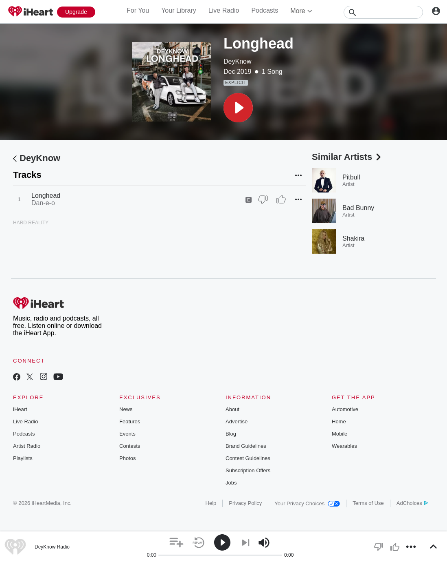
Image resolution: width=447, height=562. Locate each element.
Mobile (339, 434)
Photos (127, 458)
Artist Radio (26, 446)
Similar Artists (347, 157)
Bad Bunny (358, 207)
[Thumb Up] (281, 199)
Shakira (353, 238)
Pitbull (351, 177)
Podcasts (264, 10)
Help (211, 503)
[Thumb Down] (263, 199)
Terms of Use (368, 503)
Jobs (231, 483)
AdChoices (412, 503)
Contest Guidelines (248, 458)
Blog (231, 434)
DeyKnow (237, 61)
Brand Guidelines (246, 446)
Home (339, 421)
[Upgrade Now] (76, 12)
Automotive (345, 409)
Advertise (237, 421)
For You (138, 10)
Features (129, 421)
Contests (129, 446)
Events (127, 434)
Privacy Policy (245, 503)
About (232, 409)
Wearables (344, 446)
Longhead (45, 195)
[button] (238, 107)
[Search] (383, 12)
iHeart (20, 409)
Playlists (23, 458)
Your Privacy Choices (307, 503)
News (126, 409)
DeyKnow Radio (52, 547)
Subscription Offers (248, 470)
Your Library (178, 10)
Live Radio (223, 10)
